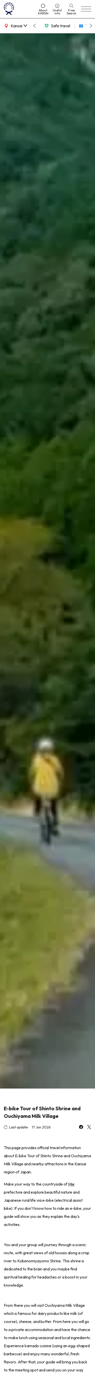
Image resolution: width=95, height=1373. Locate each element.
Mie (71, 1184)
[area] (15, 26)
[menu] (86, 9)
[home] (18, 9)
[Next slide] (91, 26)
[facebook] (81, 1127)
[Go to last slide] (34, 26)
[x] (89, 1127)
